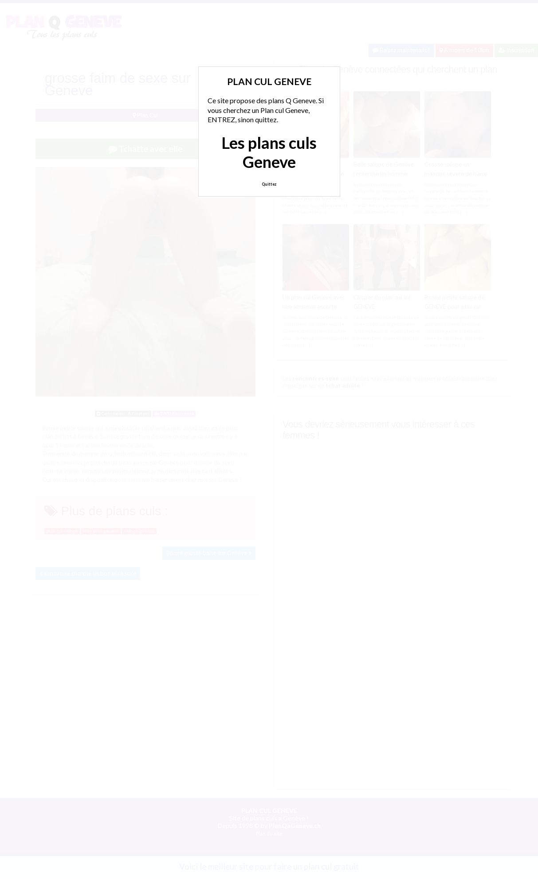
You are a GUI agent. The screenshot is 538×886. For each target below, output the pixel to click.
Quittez (269, 184)
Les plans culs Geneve (269, 152)
